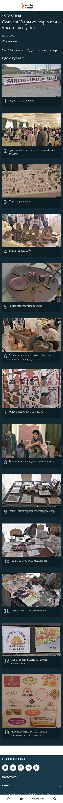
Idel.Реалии (38, 798)
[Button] (9, 42)
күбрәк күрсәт (13, 58)
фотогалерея (11, 15)
